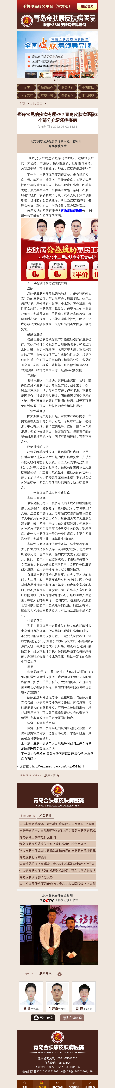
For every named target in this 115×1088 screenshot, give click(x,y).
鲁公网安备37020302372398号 (41, 1071)
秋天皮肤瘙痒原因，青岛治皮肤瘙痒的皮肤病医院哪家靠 (57, 850)
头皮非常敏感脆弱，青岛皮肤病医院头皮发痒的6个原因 (56, 824)
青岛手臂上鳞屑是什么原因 (37, 837)
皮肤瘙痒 (36, 103)
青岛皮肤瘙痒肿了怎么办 (36, 877)
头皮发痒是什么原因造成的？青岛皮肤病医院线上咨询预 (57, 883)
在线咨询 (67, 95)
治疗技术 (27, 95)
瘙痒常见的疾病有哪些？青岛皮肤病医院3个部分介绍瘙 (56, 864)
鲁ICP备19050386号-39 (78, 1071)
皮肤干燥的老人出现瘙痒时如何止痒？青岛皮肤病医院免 (57, 830)
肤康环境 (47, 95)
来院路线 (88, 95)
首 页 (26, 87)
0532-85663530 (67, 1058)
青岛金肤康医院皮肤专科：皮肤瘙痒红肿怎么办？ (53, 844)
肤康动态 (67, 87)
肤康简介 (47, 87)
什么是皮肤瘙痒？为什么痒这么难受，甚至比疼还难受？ (57, 870)
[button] (74, 1083)
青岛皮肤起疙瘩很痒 (33, 857)
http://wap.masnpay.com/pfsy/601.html (58, 766)
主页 (22, 103)
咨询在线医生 (57, 146)
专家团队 (88, 87)
